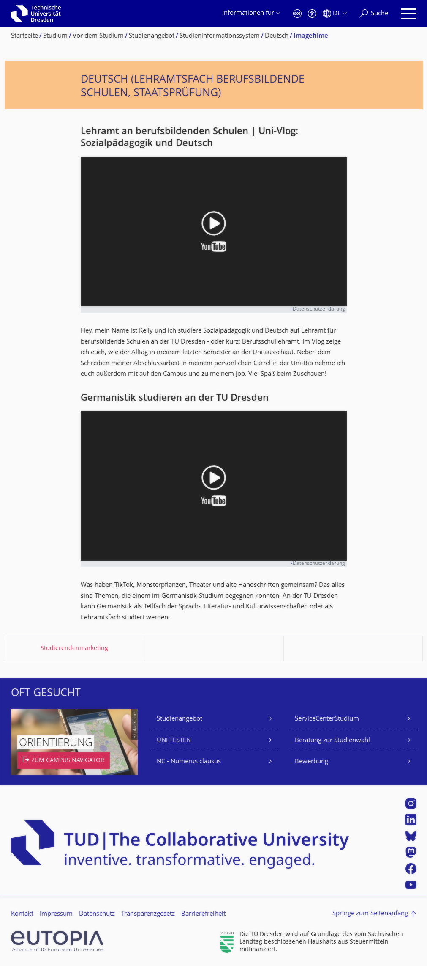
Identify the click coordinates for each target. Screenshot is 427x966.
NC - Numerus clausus (189, 762)
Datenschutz (97, 914)
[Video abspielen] (214, 231)
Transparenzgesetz (148, 914)
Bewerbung (311, 762)
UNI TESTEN (174, 741)
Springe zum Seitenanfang (370, 914)
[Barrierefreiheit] (312, 14)
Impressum (56, 914)
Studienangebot (179, 719)
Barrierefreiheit (203, 914)
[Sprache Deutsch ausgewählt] (335, 13)
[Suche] (373, 13)
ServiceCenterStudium (327, 719)
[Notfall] (297, 14)
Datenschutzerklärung (319, 309)
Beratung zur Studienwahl (332, 741)
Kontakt (22, 914)
